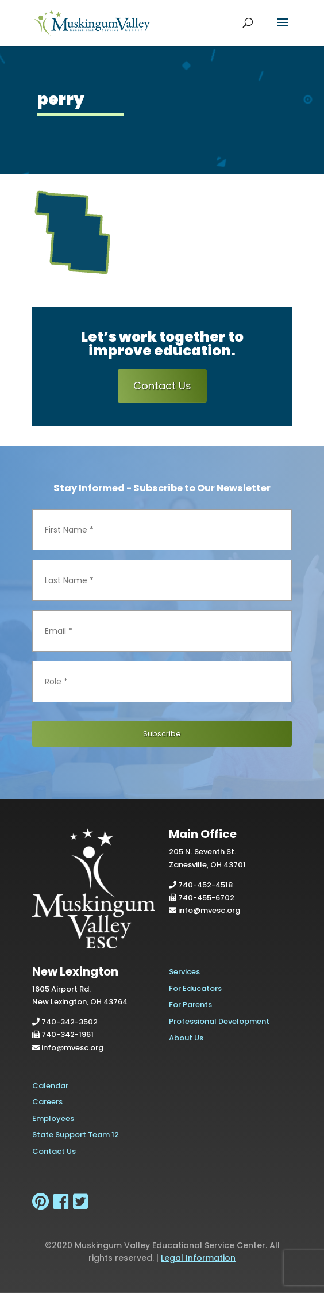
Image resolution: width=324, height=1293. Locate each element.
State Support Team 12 (75, 1134)
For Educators (195, 988)
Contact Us (162, 385)
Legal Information (198, 1258)
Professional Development (219, 1021)
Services (184, 971)
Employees (53, 1118)
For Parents (190, 1004)
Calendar (50, 1085)
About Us (186, 1037)
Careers (47, 1101)
